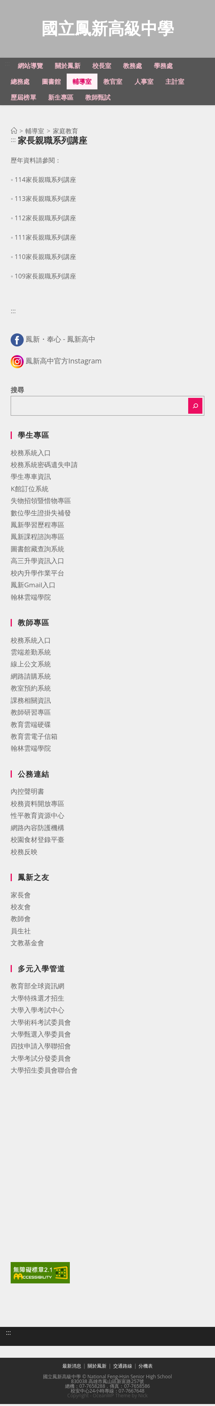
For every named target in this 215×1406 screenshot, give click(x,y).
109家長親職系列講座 (45, 278)
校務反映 (24, 853)
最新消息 (71, 1367)
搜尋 (17, 391)
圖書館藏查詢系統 (37, 550)
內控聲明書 (27, 793)
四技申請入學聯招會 (41, 1047)
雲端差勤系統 (31, 654)
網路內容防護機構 (37, 829)
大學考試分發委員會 (41, 1060)
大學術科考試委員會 (41, 1024)
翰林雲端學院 (31, 599)
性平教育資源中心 (37, 817)
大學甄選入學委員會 (41, 1036)
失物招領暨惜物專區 (41, 502)
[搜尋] (195, 408)
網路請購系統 (31, 678)
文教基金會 (27, 944)
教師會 (21, 920)
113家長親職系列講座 (45, 200)
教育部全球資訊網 (37, 987)
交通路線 (122, 1367)
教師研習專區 (31, 714)
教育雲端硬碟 (31, 726)
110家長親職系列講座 (45, 258)
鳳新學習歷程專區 (37, 526)
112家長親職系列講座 (45, 220)
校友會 (21, 908)
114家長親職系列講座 (45, 181)
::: (7, 65)
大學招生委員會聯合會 (44, 1072)
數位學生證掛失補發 (41, 514)
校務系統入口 (31, 454)
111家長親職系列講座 (45, 239)
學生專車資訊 (31, 478)
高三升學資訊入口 (37, 562)
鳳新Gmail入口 (33, 586)
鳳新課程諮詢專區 (37, 538)
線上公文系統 (31, 665)
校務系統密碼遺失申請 (44, 466)
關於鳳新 (97, 1367)
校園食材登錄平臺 (37, 841)
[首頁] (14, 133)
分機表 (145, 1367)
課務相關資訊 (31, 702)
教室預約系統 (31, 689)
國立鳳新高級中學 (107, 29)
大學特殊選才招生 (37, 1000)
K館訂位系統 (29, 490)
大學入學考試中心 (37, 1011)
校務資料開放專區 (37, 805)
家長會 (21, 896)
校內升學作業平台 (37, 574)
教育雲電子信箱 (34, 738)
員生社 (21, 932)
